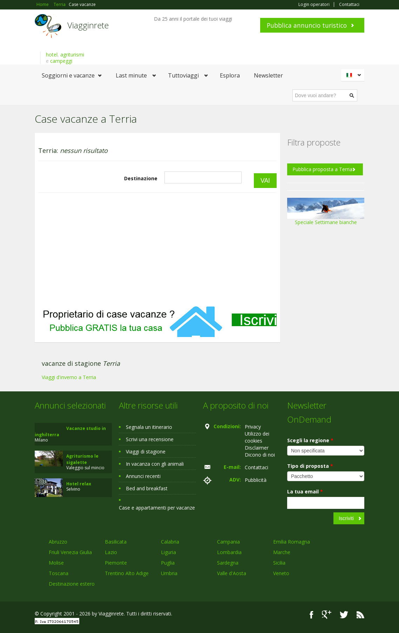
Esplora (230, 75)
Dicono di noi (260, 454)
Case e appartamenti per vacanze (157, 507)
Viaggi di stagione (145, 451)
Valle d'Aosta (231, 573)
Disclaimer (257, 447)
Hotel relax (78, 484)
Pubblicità (255, 480)
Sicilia (279, 562)
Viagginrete (88, 25)
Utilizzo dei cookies (257, 437)
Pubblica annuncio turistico (307, 25)
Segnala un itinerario (149, 427)
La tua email (305, 491)
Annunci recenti (143, 476)
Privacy (253, 426)
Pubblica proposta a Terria (322, 169)
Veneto (281, 573)
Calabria (170, 541)
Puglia (168, 562)
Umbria (169, 573)
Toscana (58, 573)
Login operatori (314, 4)
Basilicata (116, 541)
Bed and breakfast (147, 488)
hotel (52, 54)
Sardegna (227, 562)
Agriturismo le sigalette (82, 459)
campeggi (61, 61)
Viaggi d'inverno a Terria (69, 377)
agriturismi (72, 54)
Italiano (353, 75)
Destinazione (140, 178)
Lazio (111, 552)
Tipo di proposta (310, 466)
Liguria (168, 552)
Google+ (326, 614)
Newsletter (268, 75)
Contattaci (349, 4)
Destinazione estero (72, 583)
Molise (56, 562)
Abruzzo (58, 541)
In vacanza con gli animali (155, 463)
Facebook (311, 614)
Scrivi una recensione (150, 439)
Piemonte (116, 562)
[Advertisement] (157, 249)
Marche (281, 552)
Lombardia (229, 552)
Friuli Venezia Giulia (70, 552)
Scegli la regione (310, 440)
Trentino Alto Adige (127, 573)
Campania (228, 541)
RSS (360, 614)
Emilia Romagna (291, 541)
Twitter (344, 614)
